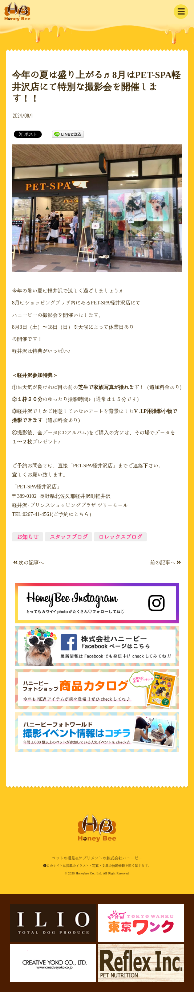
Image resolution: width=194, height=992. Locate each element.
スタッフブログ (68, 537)
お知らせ (28, 537)
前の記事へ (165, 562)
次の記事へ (28, 562)
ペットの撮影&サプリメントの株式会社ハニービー (17, 12)
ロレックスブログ (120, 537)
